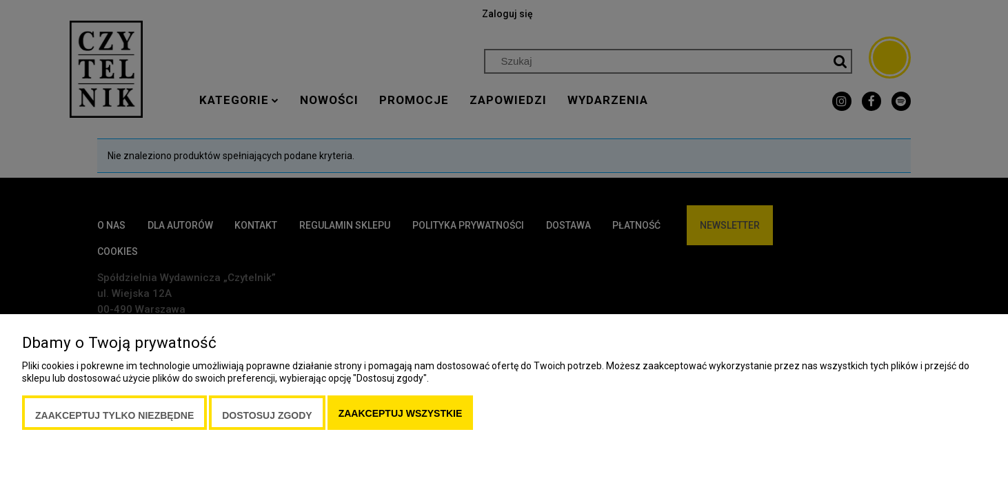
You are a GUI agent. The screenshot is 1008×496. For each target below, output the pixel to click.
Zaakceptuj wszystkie (401, 413)
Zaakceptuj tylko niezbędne (114, 415)
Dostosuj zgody (267, 415)
